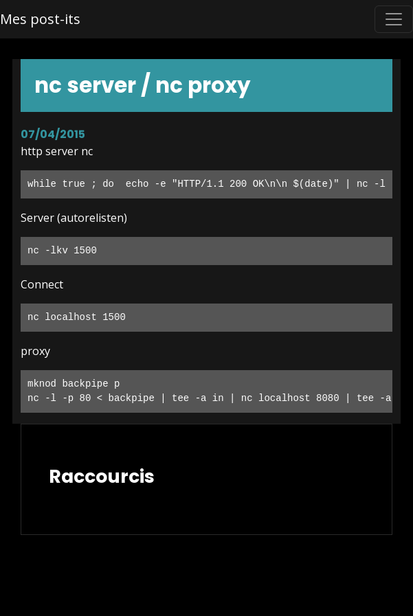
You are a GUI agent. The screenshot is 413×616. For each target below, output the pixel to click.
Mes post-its (40, 19)
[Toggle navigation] (394, 19)
